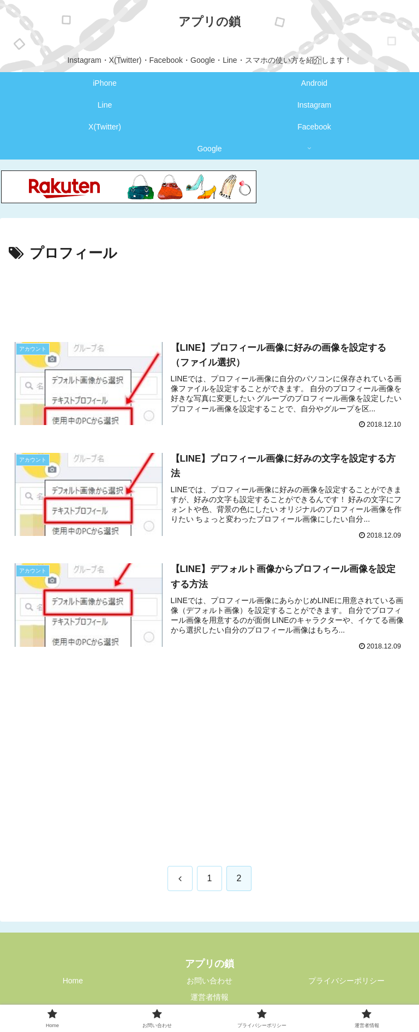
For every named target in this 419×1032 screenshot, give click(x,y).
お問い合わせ (209, 980)
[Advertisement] (209, 296)
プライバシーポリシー (346, 980)
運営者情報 (209, 997)
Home (73, 980)
